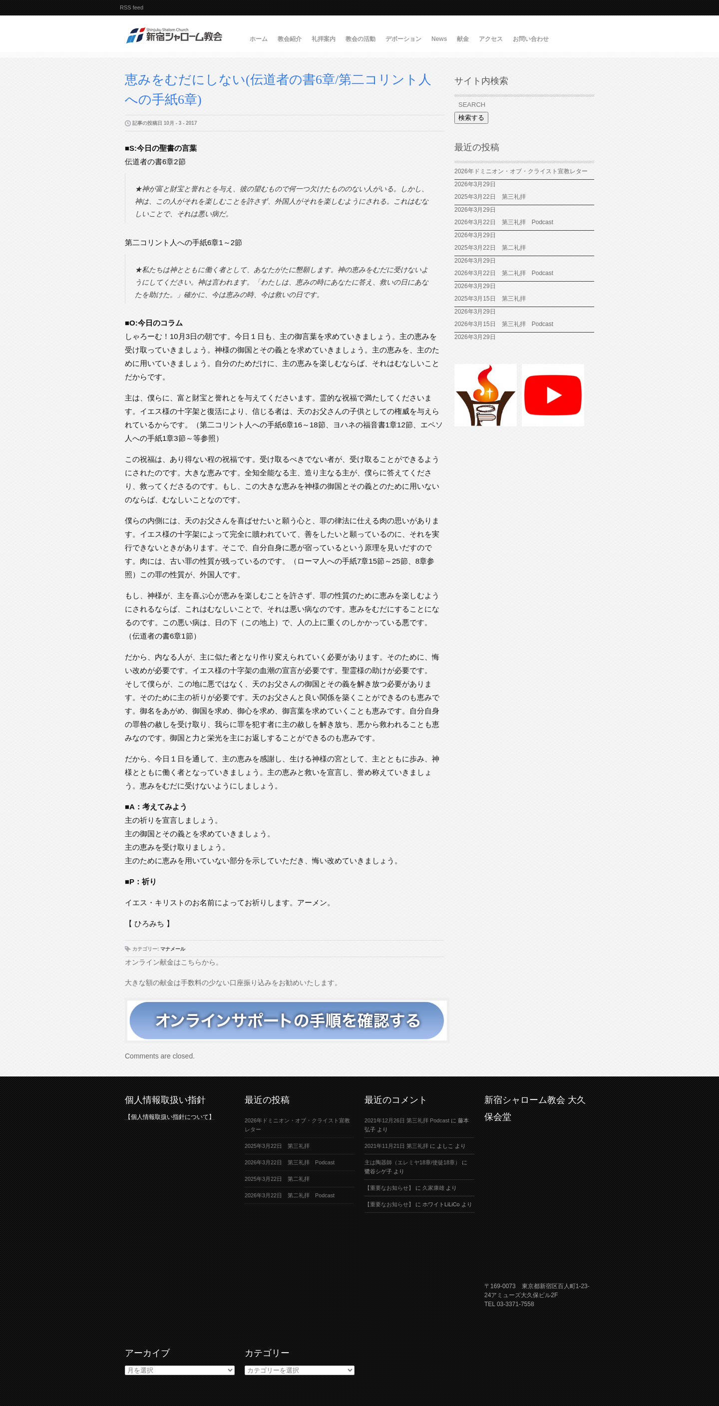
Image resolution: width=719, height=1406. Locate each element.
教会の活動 (360, 38)
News (439, 38)
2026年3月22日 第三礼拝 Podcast (503, 222)
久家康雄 (433, 1188)
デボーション (403, 38)
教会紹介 (290, 38)
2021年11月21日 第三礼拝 (396, 1146)
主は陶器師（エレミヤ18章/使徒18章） (412, 1162)
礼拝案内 (324, 38)
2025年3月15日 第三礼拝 (493, 298)
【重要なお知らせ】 (389, 1188)
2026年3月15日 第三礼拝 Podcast (503, 324)
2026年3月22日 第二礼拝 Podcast (503, 273)
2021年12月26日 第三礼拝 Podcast (406, 1120)
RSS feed (131, 7)
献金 (463, 38)
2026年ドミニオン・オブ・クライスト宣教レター (521, 171)
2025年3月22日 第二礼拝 (493, 247)
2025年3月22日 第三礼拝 (490, 196)
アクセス (491, 38)
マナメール (172, 949)
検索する (471, 117)
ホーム (259, 38)
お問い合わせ (531, 38)
